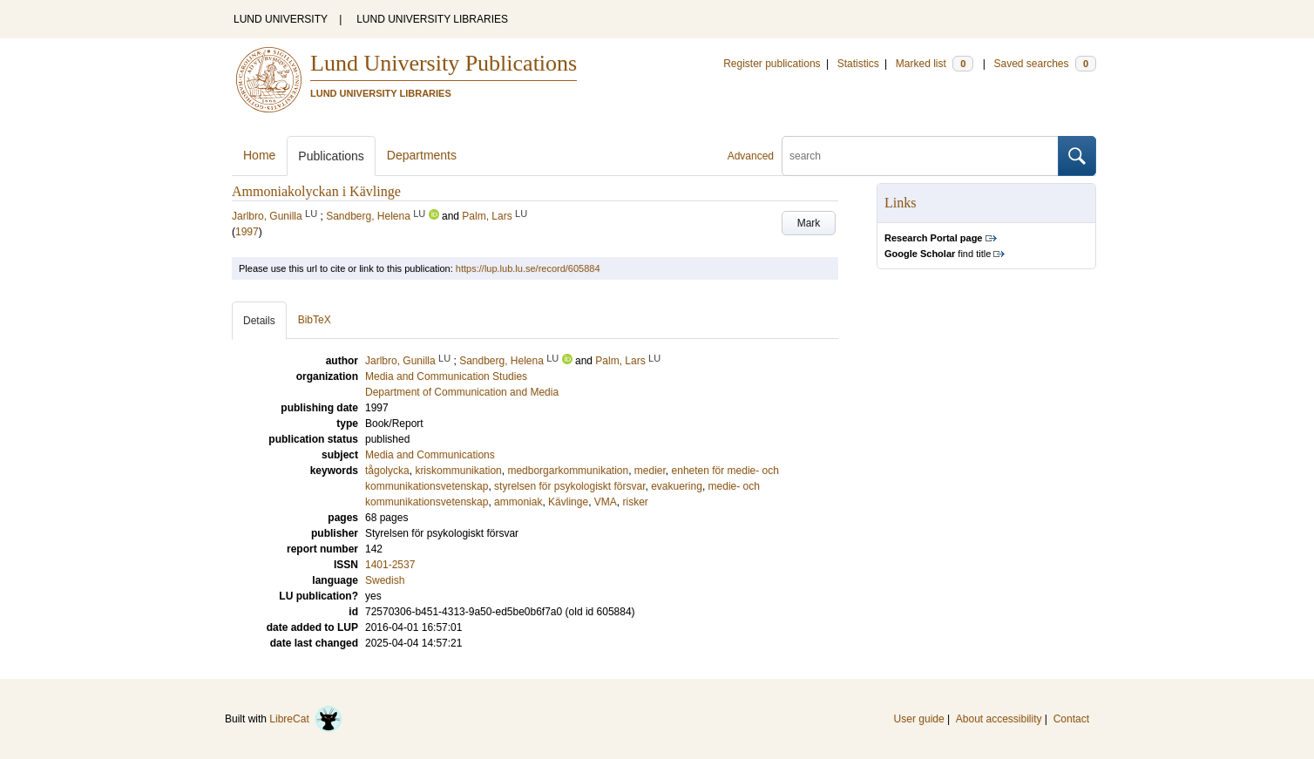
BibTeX (314, 320)
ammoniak (518, 502)
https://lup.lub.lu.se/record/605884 (528, 268)
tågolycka (387, 470)
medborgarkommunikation (567, 470)
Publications (331, 156)
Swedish (384, 580)
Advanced (751, 156)
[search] (920, 156)
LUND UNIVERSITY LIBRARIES (432, 19)
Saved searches (1044, 64)
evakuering (676, 486)
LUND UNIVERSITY (281, 19)
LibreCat (305, 719)
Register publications (771, 64)
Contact (1071, 719)
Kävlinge (568, 502)
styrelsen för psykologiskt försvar (569, 486)
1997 (247, 232)
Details (259, 321)
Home (259, 155)
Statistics (858, 64)
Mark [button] (809, 223)
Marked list (934, 64)
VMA (605, 502)
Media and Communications (430, 455)
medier (650, 470)
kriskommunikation (458, 470)
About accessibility (999, 719)
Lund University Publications (443, 63)
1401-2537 (390, 565)
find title (937, 253)
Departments (422, 155)
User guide (919, 719)
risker (635, 502)
